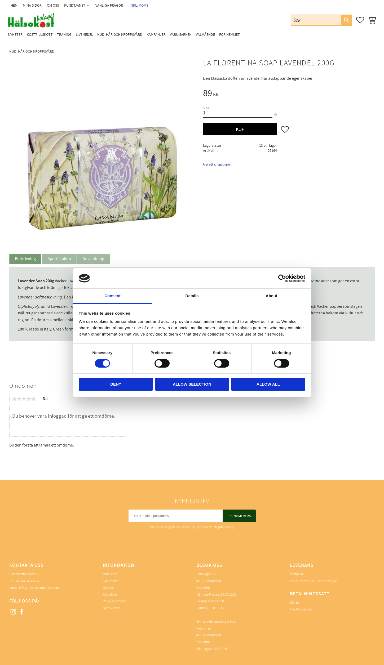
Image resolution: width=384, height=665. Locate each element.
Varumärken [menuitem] (181, 34)
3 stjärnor (24, 398)
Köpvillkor (110, 594)
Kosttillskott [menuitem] (40, 34)
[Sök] (346, 20)
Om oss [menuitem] (53, 5)
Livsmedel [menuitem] (84, 34)
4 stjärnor (29, 398)
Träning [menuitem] (64, 34)
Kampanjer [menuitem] (156, 34)
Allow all (268, 384)
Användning (93, 258)
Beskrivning (25, 258)
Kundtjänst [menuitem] (74, 5)
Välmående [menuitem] (205, 34)
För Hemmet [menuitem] (229, 34)
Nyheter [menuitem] (15, 34)
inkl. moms (139, 5)
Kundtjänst (110, 581)
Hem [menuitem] (14, 5)
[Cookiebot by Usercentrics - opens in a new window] (282, 278)
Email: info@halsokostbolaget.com (34, 588)
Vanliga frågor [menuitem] (109, 5)
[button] (360, 20)
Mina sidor (110, 574)
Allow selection (192, 384)
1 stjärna (14, 398)
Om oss (108, 588)
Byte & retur (111, 608)
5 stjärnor (33, 398)
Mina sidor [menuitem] (32, 5)
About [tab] (271, 295)
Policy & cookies (114, 601)
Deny (115, 384)
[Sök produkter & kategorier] (316, 20)
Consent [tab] (112, 295)
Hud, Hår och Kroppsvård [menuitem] (119, 34)
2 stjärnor (19, 398)
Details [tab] (192, 295)
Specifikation (59, 258)
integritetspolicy (223, 527)
